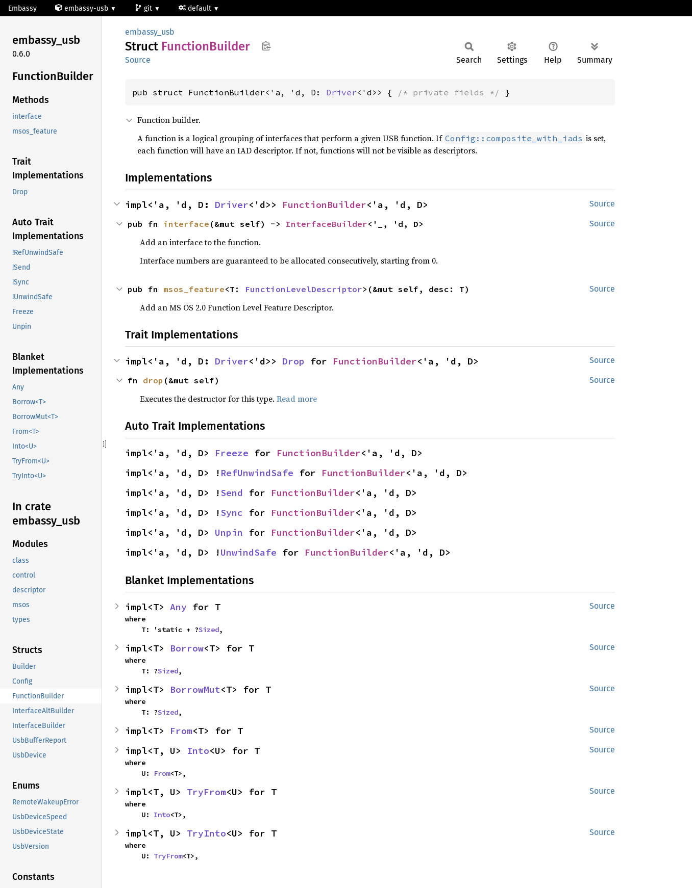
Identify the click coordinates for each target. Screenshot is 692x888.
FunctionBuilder (324, 205)
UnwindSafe (248, 552)
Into (198, 750)
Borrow (187, 648)
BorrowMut (195, 689)
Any (178, 607)
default (196, 8)
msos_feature (194, 289)
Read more (297, 398)
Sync (231, 512)
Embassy (22, 8)
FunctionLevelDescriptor (303, 289)
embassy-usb (82, 8)
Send (231, 493)
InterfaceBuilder (326, 224)
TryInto (206, 833)
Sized (209, 629)
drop (153, 380)
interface (186, 224)
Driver (341, 92)
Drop (293, 361)
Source (138, 60)
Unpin (229, 532)
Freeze (232, 453)
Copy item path (266, 46)
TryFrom (206, 792)
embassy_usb (150, 32)
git (144, 8)
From (181, 731)
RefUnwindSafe (256, 473)
